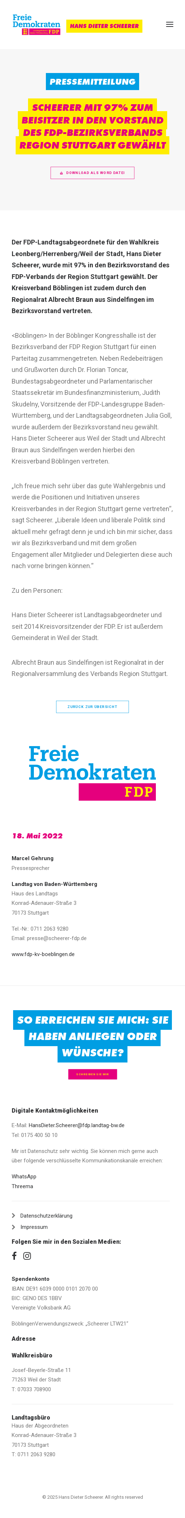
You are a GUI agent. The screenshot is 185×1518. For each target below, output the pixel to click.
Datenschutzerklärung (46, 1216)
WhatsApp (24, 1176)
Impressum (34, 1227)
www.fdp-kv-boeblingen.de (43, 954)
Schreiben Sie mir (92, 1074)
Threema (22, 1186)
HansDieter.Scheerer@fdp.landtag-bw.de (77, 1125)
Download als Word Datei (92, 173)
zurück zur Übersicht (92, 707)
